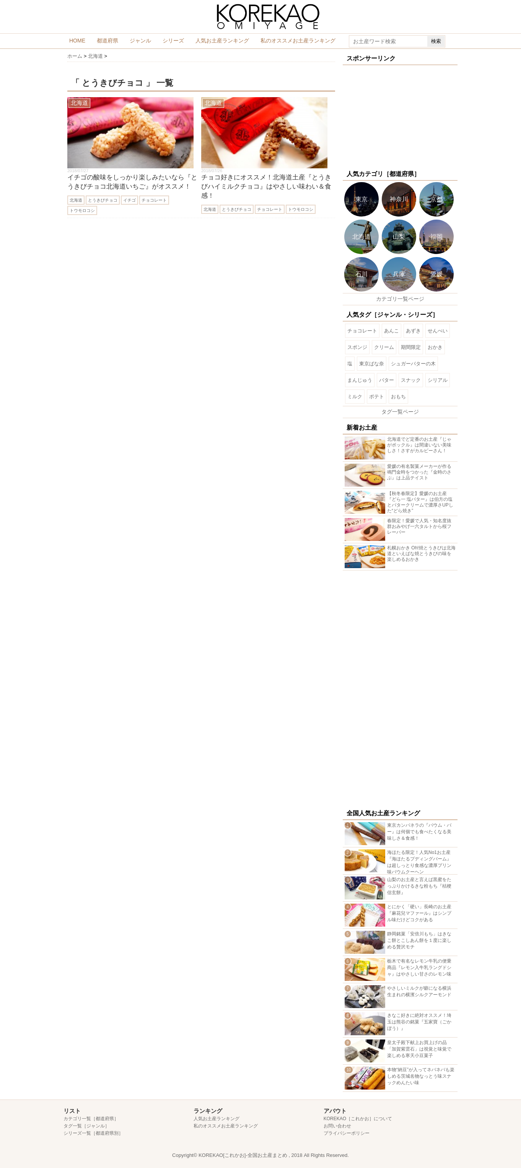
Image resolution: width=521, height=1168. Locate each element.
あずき (413, 331)
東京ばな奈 (371, 364)
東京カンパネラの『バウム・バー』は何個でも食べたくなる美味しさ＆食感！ (419, 832)
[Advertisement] (400, 117)
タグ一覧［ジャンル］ (86, 1126)
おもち (398, 396)
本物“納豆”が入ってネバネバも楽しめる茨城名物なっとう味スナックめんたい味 (420, 1076)
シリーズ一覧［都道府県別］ (93, 1133)
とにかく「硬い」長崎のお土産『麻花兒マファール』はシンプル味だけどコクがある (419, 913)
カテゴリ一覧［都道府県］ (91, 1118)
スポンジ (357, 347)
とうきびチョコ (102, 200)
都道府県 (107, 40)
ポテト (376, 396)
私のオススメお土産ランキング (297, 40)
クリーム (384, 347)
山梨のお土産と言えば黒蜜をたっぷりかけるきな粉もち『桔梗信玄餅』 (419, 886)
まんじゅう (359, 380)
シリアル (438, 380)
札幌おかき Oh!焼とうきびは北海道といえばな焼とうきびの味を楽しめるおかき (421, 553)
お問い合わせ (337, 1126)
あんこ (391, 331)
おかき (435, 347)
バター (386, 380)
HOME (77, 40)
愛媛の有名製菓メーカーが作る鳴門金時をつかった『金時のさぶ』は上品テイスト (419, 472)
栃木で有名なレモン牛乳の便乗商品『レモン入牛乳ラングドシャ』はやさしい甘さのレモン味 (419, 967)
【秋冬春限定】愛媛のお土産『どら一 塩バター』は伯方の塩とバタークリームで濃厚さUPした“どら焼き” (420, 502)
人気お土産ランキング (222, 40)
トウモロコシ (82, 210)
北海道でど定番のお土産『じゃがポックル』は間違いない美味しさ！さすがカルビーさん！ (419, 445)
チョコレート (154, 200)
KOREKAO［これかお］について (358, 1118)
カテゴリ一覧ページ (400, 299)
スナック (411, 380)
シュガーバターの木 (413, 364)
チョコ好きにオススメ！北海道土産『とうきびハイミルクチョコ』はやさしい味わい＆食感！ (266, 186)
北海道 (76, 200)
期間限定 (411, 347)
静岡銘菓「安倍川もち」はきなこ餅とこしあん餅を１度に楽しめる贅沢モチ (419, 940)
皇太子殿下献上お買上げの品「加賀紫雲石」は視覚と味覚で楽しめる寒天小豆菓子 (419, 1049)
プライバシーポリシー (347, 1133)
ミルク (354, 396)
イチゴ (129, 200)
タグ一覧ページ (400, 412)
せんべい (438, 331)
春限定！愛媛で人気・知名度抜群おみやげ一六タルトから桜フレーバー (419, 526)
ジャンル (140, 40)
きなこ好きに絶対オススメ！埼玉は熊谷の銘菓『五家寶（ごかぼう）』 (419, 1022)
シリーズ (173, 40)
